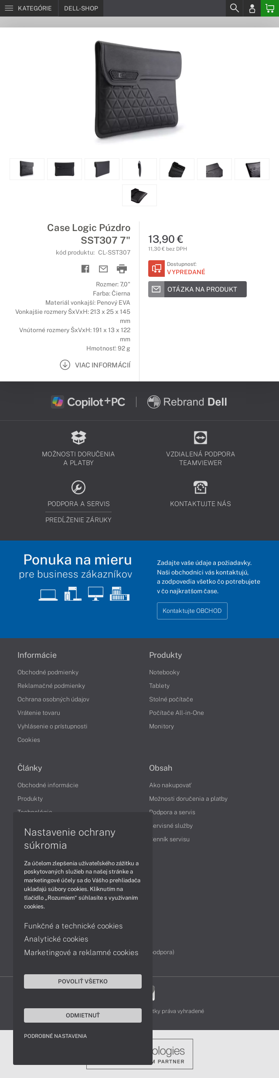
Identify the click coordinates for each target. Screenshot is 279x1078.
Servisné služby (171, 825)
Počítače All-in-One (176, 712)
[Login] (252, 8)
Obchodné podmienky (47, 672)
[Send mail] (103, 269)
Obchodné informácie (47, 785)
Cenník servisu (169, 839)
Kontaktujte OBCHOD (192, 610)
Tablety (159, 685)
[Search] (234, 8)
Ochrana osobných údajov (53, 699)
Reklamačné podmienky (51, 685)
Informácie (37, 655)
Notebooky (164, 672)
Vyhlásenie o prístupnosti (52, 726)
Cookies (28, 739)
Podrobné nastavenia (55, 1036)
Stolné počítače (171, 699)
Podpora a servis (172, 812)
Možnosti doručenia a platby (188, 798)
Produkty (165, 655)
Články (29, 768)
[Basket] (270, 8)
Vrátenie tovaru (38, 712)
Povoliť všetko (83, 981)
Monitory (161, 726)
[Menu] (29, 8)
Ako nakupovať (170, 785)
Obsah (160, 768)
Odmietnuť (83, 1015)
